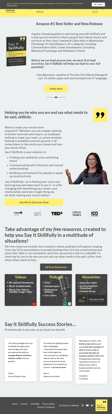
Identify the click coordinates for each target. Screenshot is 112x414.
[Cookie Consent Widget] (56, 4)
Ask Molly (35, 404)
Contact (24, 404)
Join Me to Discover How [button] (34, 202)
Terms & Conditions (46, 407)
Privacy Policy (48, 404)
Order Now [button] (56, 88)
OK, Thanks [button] (98, 4)
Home (15, 404)
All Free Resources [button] (56, 267)
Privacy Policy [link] (12, 6)
